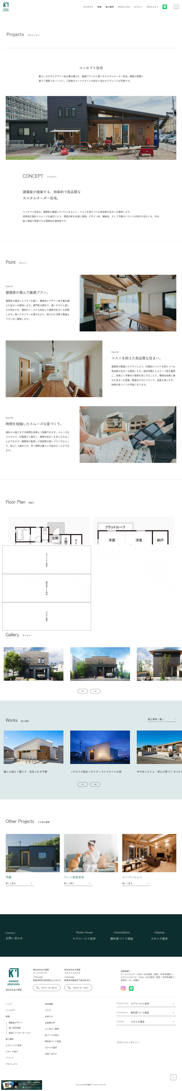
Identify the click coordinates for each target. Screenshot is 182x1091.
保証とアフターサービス (20, 1032)
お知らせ (49, 1016)
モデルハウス (124, 7)
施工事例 (110, 7)
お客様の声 (50, 1022)
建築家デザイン (16, 1022)
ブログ (48, 1010)
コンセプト (88, 7)
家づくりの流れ (52, 1035)
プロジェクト (152, 7)
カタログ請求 (51, 1047)
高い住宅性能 (15, 1027)
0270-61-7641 (78, 987)
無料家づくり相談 (53, 1041)
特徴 (99, 7)
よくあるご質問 (52, 1028)
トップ (9, 1003)
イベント (138, 7)
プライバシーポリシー (128, 1042)
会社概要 (49, 1003)
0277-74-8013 (47, 987)
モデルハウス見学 (14, 1045)
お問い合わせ (51, 1053)
